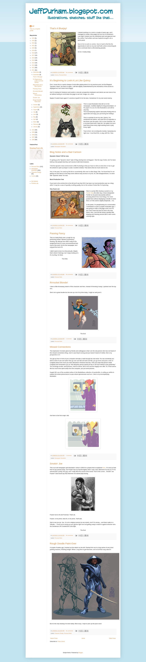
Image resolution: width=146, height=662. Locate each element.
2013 (33, 65)
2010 (33, 130)
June (34, 114)
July (34, 112)
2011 (33, 70)
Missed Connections (60, 347)
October (35, 104)
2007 (33, 137)
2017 (33, 55)
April (34, 119)
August (35, 109)
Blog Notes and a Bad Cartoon (65, 152)
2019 (33, 50)
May (34, 117)
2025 (33, 38)
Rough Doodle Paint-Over (63, 543)
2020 (33, 48)
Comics (56, 75)
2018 (33, 53)
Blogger (80, 652)
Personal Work (63, 75)
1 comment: (69, 338)
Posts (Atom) (61, 641)
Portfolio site (34, 183)
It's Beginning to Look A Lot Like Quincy (70, 80)
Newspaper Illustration (60, 146)
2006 (33, 139)
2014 (33, 63)
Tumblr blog (89, 193)
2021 (33, 45)
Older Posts (112, 638)
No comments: (69, 72)
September (36, 107)
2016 (33, 58)
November (36, 74)
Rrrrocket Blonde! (59, 282)
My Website (34, 181)
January (35, 126)
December (36, 72)
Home (83, 638)
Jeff (33, 26)
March (35, 122)
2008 (33, 135)
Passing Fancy (57, 233)
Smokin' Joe (56, 463)
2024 (33, 40)
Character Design (59, 633)
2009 (33, 132)
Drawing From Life (36, 148)
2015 (33, 60)
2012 (33, 67)
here (104, 467)
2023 (33, 43)
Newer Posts (54, 638)
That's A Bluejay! (58, 28)
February (36, 124)
